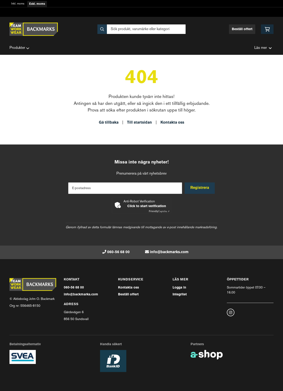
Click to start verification (146, 206)
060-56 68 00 (118, 252)
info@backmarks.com (169, 252)
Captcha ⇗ (159, 211)
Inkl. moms (17, 4)
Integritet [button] (180, 294)
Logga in (179, 287)
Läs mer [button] (263, 48)
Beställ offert (242, 29)
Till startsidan (139, 122)
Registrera (200, 188)
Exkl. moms (37, 4)
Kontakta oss (172, 122)
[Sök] (141, 29)
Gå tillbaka (109, 122)
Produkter (19, 48)
